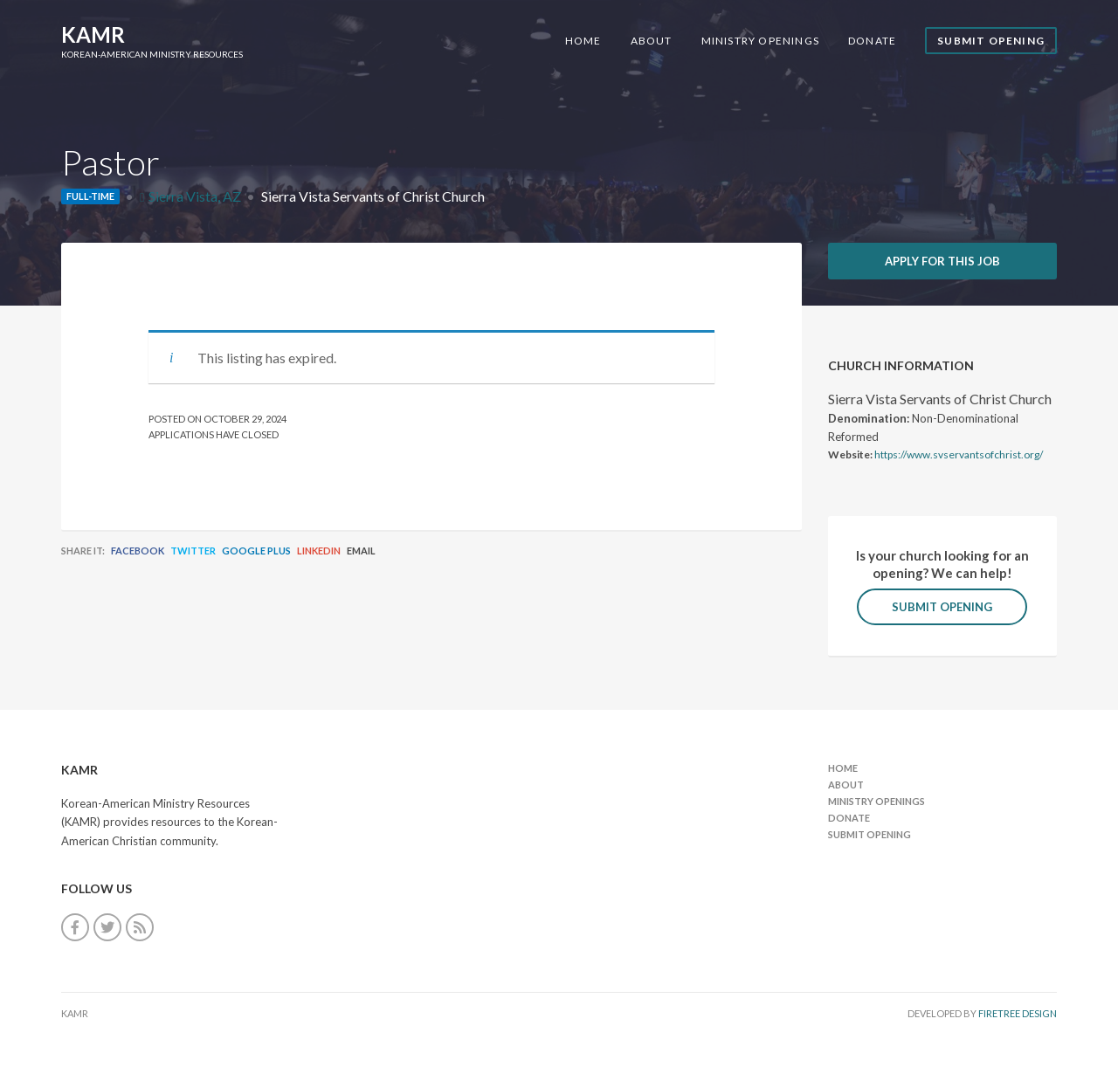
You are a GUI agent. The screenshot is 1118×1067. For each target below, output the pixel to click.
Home (583, 40)
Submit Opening (991, 40)
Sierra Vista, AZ (194, 196)
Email (361, 550)
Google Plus (256, 550)
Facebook (137, 550)
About (652, 40)
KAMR (93, 34)
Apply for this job (942, 261)
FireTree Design (1017, 1013)
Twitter (193, 550)
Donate (872, 40)
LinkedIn (319, 550)
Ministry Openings (760, 40)
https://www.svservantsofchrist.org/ (958, 454)
